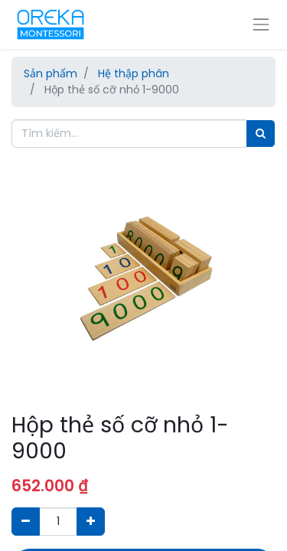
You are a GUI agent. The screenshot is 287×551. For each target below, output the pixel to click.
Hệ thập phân (133, 73)
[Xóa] (25, 521)
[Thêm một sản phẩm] (91, 521)
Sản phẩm (50, 73)
